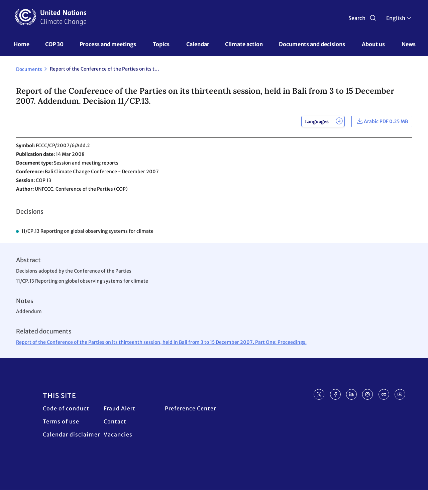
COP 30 (54, 44)
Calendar (197, 44)
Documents (29, 69)
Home (21, 44)
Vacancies (118, 434)
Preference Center (190, 408)
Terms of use (61, 421)
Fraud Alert (119, 408)
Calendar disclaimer (71, 434)
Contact (115, 421)
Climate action (244, 44)
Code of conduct (66, 408)
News (409, 44)
